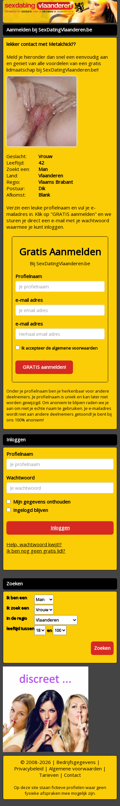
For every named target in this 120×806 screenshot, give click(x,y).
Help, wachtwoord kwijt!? (34, 544)
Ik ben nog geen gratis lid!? (35, 550)
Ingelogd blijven (29, 510)
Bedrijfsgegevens (76, 762)
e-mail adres (29, 300)
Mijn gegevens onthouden (40, 501)
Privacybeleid (29, 768)
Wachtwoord (20, 477)
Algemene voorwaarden (75, 768)
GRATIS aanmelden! (44, 367)
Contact (72, 775)
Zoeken (102, 648)
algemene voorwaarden (75, 348)
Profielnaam (28, 276)
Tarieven (49, 775)
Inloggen (60, 527)
